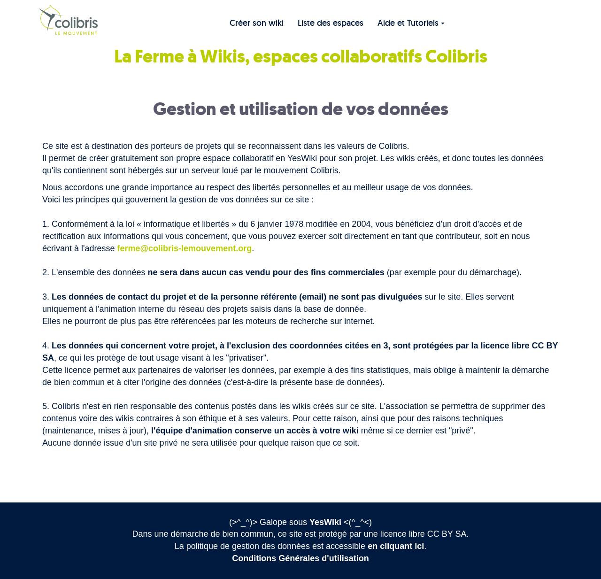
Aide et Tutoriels (411, 22)
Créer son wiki (257, 22)
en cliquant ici (396, 546)
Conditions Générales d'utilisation (300, 558)
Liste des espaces (330, 22)
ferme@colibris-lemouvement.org (184, 248)
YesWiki (325, 522)
